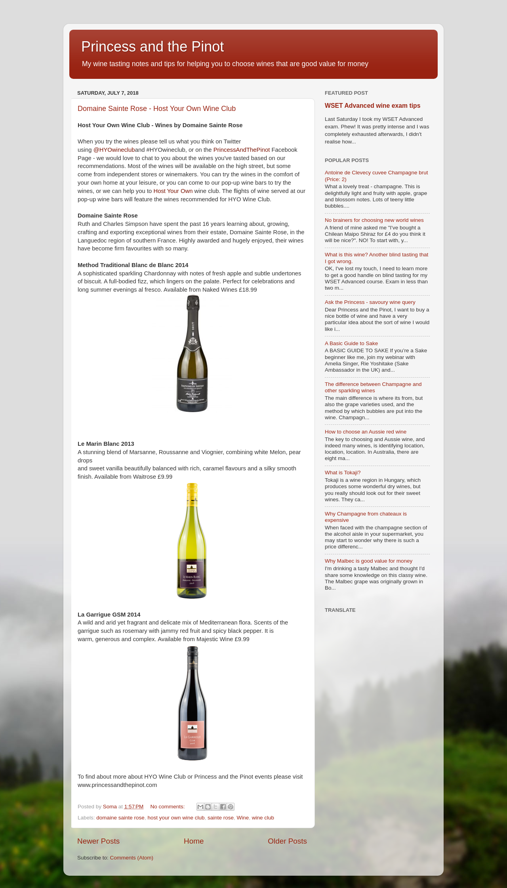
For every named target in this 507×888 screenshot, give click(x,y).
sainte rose (221, 818)
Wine (243, 818)
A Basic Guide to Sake (351, 343)
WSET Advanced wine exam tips (372, 105)
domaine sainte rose (120, 818)
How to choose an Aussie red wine (365, 432)
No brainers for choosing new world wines (374, 220)
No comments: (169, 807)
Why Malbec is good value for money (368, 561)
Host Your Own (173, 191)
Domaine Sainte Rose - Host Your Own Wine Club (157, 109)
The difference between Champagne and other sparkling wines (373, 387)
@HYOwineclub (114, 150)
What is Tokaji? (343, 473)
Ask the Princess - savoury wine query (370, 302)
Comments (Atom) (132, 858)
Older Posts (287, 841)
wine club (263, 818)
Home (194, 841)
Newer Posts (98, 841)
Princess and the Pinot (152, 46)
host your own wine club (175, 818)
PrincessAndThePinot (241, 150)
